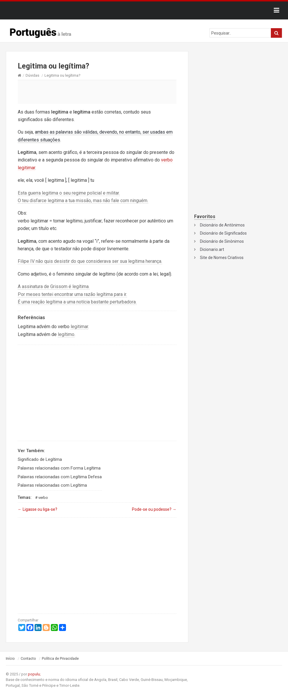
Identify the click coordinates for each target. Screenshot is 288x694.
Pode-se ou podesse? (154, 509)
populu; (34, 674)
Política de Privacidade (60, 659)
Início (10, 659)
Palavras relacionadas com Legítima (52, 485)
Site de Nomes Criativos (222, 257)
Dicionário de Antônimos (222, 225)
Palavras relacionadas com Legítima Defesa (60, 476)
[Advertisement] (97, 91)
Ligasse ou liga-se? (37, 509)
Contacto (28, 659)
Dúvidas (32, 75)
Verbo (43, 497)
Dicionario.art (212, 249)
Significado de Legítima (40, 459)
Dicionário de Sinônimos (222, 241)
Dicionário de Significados (223, 233)
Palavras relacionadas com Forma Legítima (59, 468)
